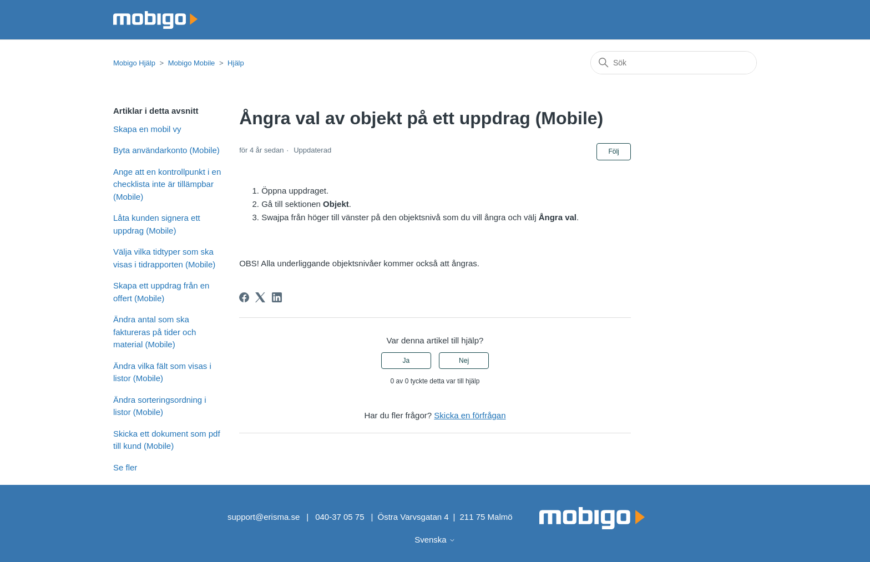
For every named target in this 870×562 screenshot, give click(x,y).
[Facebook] (244, 297)
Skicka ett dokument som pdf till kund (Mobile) (166, 440)
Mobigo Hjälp (134, 63)
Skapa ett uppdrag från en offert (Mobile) (161, 292)
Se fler (125, 467)
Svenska (435, 539)
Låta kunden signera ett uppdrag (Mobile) (156, 224)
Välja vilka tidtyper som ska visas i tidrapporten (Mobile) (164, 258)
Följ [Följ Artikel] (613, 151)
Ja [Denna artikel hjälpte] (406, 360)
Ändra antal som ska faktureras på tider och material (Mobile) (154, 332)
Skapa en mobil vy (147, 129)
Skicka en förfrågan (469, 415)
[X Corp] (260, 297)
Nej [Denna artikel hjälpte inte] (464, 360)
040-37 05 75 (339, 517)
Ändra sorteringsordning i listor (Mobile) (159, 406)
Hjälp (235, 63)
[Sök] (673, 63)
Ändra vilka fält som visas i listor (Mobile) (162, 372)
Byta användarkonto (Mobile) (166, 150)
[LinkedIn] (277, 297)
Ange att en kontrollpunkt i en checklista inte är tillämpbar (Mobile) (167, 184)
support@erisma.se (263, 517)
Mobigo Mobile (191, 63)
